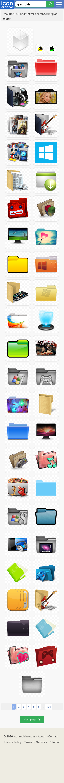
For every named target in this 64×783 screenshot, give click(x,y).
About (42, 736)
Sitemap (55, 742)
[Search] (50, 4)
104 (48, 706)
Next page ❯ (32, 719)
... (43, 707)
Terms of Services (35, 742)
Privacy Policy (12, 742)
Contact (53, 736)
